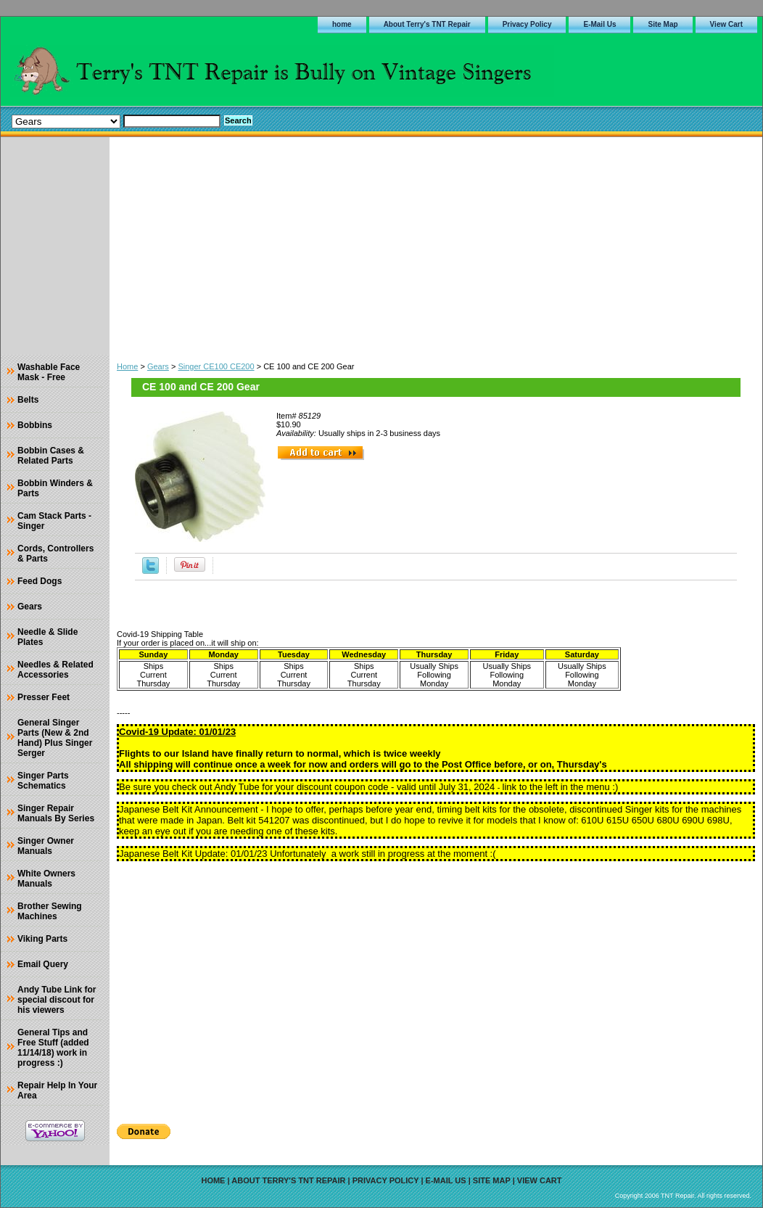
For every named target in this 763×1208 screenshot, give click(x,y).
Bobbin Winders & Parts (55, 488)
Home (127, 366)
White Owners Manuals (46, 878)
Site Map (662, 24)
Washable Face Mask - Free (48, 372)
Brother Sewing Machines (49, 911)
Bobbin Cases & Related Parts (50, 455)
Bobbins (34, 425)
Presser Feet (43, 697)
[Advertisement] (436, 246)
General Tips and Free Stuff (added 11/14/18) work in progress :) (53, 1047)
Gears (158, 366)
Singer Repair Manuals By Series (55, 813)
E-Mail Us (599, 24)
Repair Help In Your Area (57, 1090)
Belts (27, 400)
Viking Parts (42, 939)
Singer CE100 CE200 (216, 366)
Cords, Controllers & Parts (55, 553)
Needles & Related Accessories (55, 670)
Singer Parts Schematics (43, 781)
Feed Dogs (39, 581)
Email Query (42, 964)
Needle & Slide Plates (47, 637)
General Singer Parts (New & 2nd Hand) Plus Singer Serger (54, 738)
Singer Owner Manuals (45, 846)
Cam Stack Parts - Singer (54, 521)
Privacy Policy (527, 24)
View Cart (726, 24)
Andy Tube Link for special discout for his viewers (56, 1000)
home (342, 24)
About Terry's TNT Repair (427, 24)
